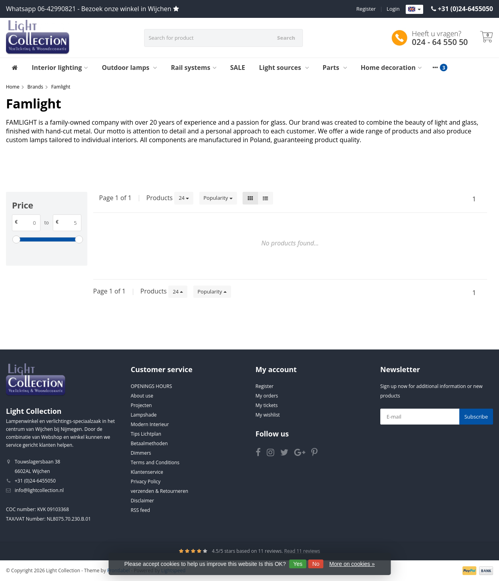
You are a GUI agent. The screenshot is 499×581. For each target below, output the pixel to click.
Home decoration (391, 67)
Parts (335, 67)
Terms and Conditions (155, 462)
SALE (237, 67)
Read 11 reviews (302, 551)
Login (393, 8)
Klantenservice (147, 472)
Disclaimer (142, 500)
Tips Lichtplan (146, 433)
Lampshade (143, 414)
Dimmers (141, 453)
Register (366, 8)
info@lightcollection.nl (39, 490)
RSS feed (140, 510)
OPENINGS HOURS (151, 386)
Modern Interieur (150, 424)
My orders (267, 395)
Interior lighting (60, 67)
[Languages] (414, 9)
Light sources (284, 67)
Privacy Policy (145, 481)
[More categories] (435, 67)
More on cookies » (352, 564)
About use (142, 395)
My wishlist (268, 414)
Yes (297, 564)
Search (286, 37)
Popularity (218, 197)
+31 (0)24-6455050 (465, 8)
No (316, 564)
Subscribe (476, 416)
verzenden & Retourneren (159, 491)
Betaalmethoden (149, 443)
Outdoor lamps (129, 67)
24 (184, 197)
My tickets (267, 405)
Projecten (141, 405)
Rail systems (193, 67)
